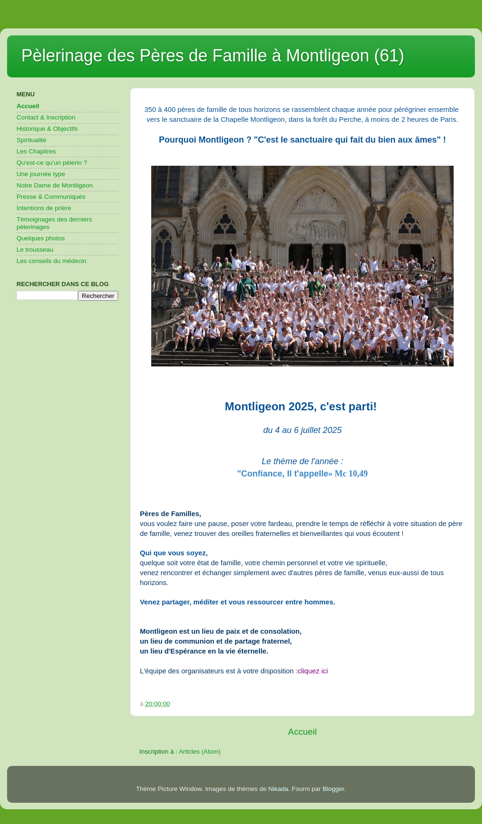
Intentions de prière (44, 208)
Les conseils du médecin (51, 260)
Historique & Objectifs (47, 128)
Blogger (333, 788)
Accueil (302, 732)
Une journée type (41, 174)
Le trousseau (35, 249)
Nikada (278, 788)
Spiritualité (31, 140)
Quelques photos (41, 238)
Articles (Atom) (200, 751)
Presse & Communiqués (51, 196)
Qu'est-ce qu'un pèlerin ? (52, 162)
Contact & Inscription (46, 117)
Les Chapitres (36, 151)
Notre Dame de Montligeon (55, 185)
